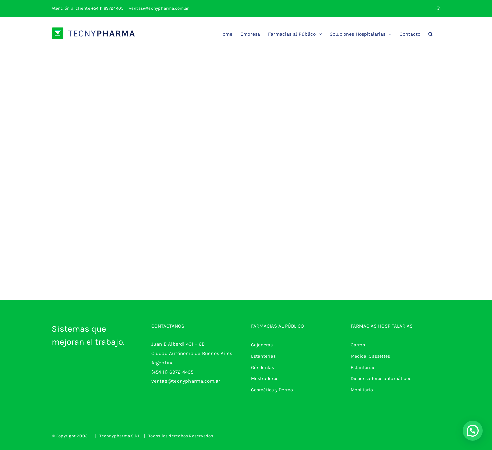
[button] (430, 33)
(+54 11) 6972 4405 (172, 372)
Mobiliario (362, 390)
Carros (358, 345)
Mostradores (264, 378)
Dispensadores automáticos (381, 378)
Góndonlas (262, 367)
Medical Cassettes (370, 356)
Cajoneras (262, 345)
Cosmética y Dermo (272, 390)
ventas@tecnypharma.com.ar (159, 8)
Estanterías (263, 356)
